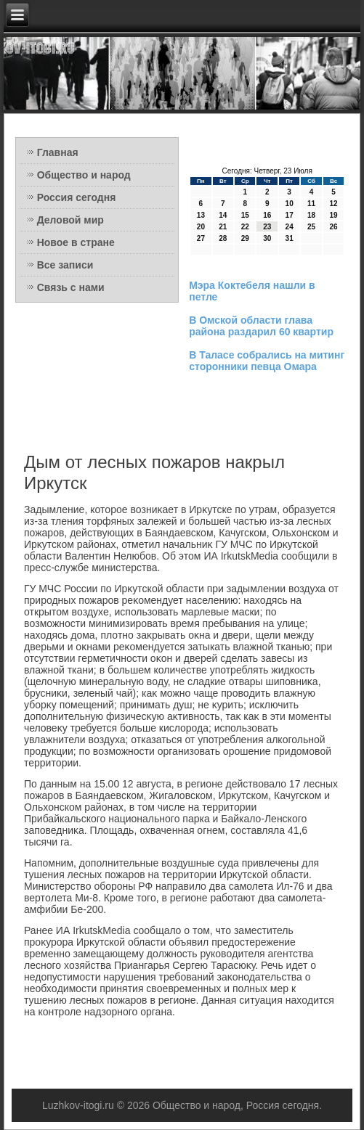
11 (311, 204)
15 (245, 215)
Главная (57, 152)
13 (201, 215)
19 (333, 215)
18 (311, 215)
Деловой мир (70, 220)
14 (223, 215)
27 (201, 238)
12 (333, 204)
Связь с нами (71, 287)
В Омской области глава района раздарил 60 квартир (261, 325)
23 (267, 227)
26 (333, 227)
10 (290, 204)
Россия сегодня (76, 197)
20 (201, 227)
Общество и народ (84, 175)
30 (267, 238)
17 (290, 215)
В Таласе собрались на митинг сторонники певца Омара (266, 360)
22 (245, 227)
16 (267, 215)
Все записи (65, 265)
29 (245, 238)
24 (290, 227)
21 (223, 227)
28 (223, 238)
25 (311, 227)
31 (290, 238)
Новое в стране (76, 242)
